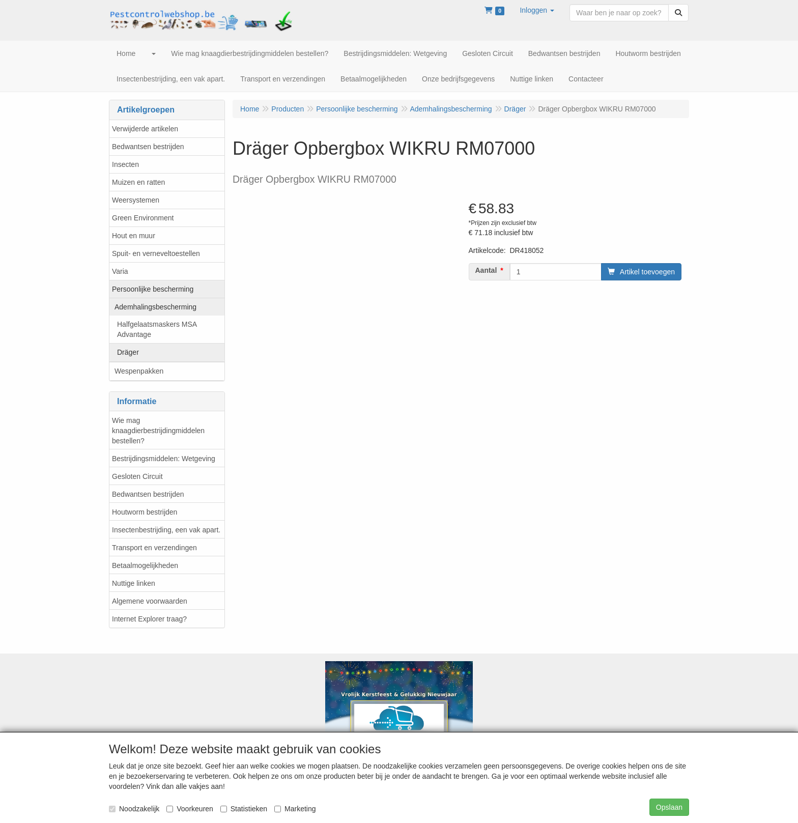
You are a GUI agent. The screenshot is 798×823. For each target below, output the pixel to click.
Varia (120, 271)
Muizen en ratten (138, 182)
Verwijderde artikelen (145, 129)
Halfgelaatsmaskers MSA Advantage (157, 329)
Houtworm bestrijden (144, 512)
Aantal (486, 270)
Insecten (125, 164)
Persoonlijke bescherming (152, 289)
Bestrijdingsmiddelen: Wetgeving (163, 459)
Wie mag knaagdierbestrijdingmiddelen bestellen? (158, 430)
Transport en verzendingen (154, 548)
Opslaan (669, 807)
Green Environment (143, 218)
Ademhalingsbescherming (155, 307)
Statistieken (243, 809)
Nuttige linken (133, 583)
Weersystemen (135, 200)
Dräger (128, 352)
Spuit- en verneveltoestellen (156, 253)
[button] (537, 10)
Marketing (295, 809)
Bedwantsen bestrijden (148, 147)
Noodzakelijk (134, 809)
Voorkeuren (189, 809)
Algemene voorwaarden (149, 601)
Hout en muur (133, 236)
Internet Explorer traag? (149, 619)
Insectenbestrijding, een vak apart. (166, 530)
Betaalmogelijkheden (145, 565)
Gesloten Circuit (137, 476)
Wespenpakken (139, 371)
